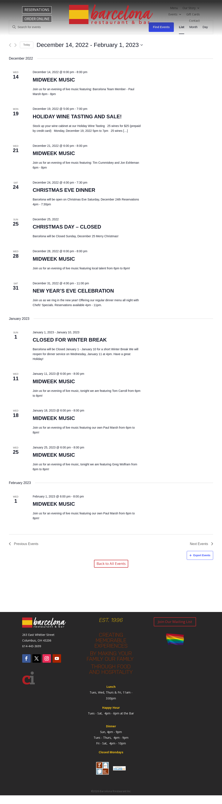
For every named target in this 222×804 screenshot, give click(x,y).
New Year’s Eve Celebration (73, 291)
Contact (194, 21)
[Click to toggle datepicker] (90, 45)
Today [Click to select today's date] (26, 44)
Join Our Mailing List (175, 621)
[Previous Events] (10, 45)
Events (172, 14)
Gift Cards (193, 14)
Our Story (189, 8)
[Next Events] (15, 45)
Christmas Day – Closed (67, 227)
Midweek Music (54, 80)
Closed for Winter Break (70, 340)
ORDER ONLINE (37, 18)
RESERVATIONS (37, 9)
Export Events (199, 555)
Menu (174, 8)
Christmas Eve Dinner (64, 190)
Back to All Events (111, 563)
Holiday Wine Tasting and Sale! (77, 116)
